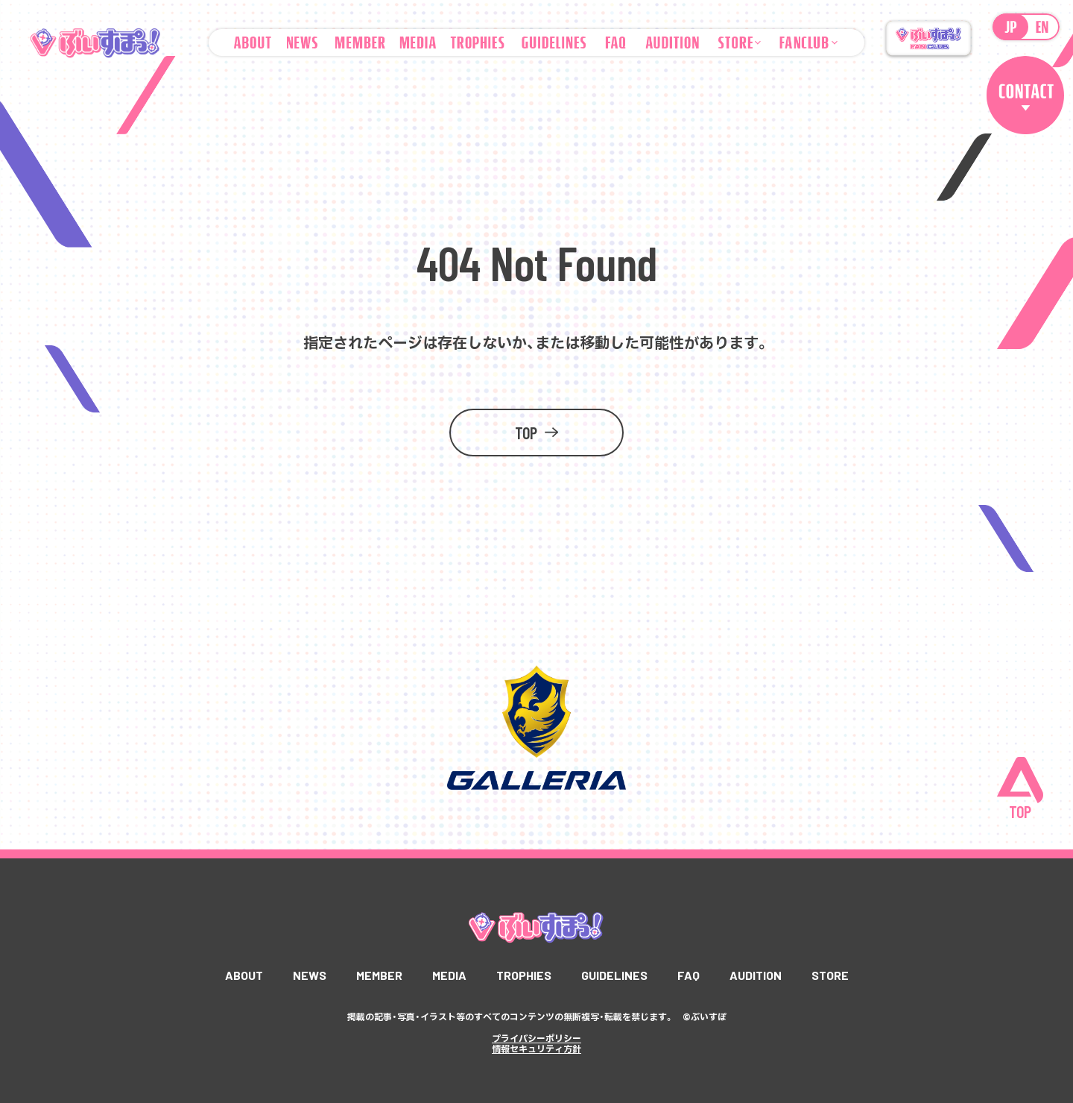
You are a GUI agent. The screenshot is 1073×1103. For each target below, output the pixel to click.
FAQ (688, 975)
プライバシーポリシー (536, 1038)
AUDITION (755, 975)
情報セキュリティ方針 (536, 1048)
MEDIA (449, 975)
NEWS (309, 975)
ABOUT (244, 975)
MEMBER (379, 975)
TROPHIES (523, 975)
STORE (830, 975)
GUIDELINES (614, 975)
